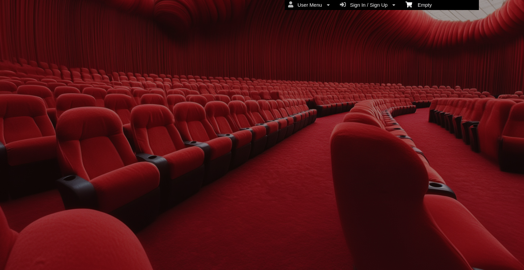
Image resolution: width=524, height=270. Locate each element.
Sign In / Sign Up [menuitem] (367, 4)
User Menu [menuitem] (309, 4)
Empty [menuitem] (418, 4)
